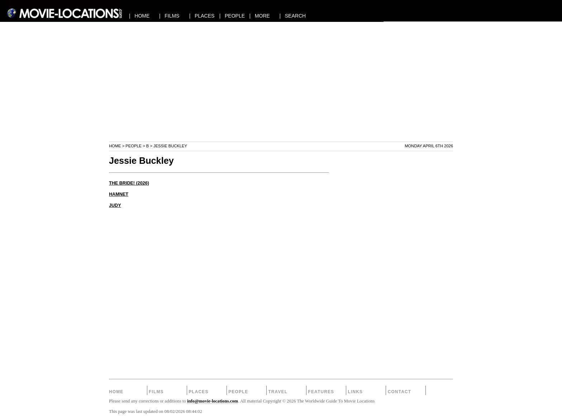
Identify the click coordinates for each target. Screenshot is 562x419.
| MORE (259, 16)
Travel (277, 391)
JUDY (115, 205)
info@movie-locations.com (212, 401)
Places (198, 391)
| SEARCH (292, 16)
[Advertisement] (281, 91)
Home (115, 146)
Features (321, 391)
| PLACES (202, 16)
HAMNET (118, 194)
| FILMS (169, 16)
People (133, 146)
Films (156, 391)
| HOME (139, 16)
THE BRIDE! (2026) (129, 183)
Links (355, 391)
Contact (399, 391)
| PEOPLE (232, 16)
